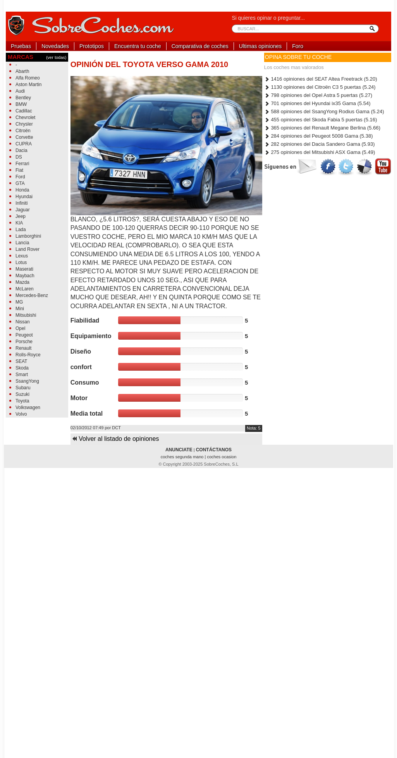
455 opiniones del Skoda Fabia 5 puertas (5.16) (320, 120)
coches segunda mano (183, 456)
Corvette (24, 137)
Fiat (19, 170)
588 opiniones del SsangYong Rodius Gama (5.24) (324, 111)
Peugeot (24, 335)
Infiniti (21, 203)
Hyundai (24, 196)
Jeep (20, 216)
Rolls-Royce (28, 354)
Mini (19, 308)
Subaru (23, 387)
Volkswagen (27, 407)
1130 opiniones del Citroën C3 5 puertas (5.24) (320, 87)
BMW (21, 104)
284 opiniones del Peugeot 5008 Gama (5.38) (318, 136)
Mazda (22, 282)
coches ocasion (221, 456)
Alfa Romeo (27, 78)
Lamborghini (28, 236)
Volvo (21, 414)
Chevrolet (25, 117)
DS (18, 157)
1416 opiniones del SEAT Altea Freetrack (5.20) (320, 79)
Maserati (24, 269)
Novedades (55, 46)
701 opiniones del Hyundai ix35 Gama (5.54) (317, 103)
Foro (297, 46)
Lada (20, 229)
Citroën (23, 130)
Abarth (22, 71)
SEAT (21, 361)
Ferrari (22, 163)
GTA (20, 183)
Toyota (22, 401)
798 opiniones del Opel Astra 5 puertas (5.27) (318, 95)
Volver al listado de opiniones (115, 438)
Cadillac (23, 111)
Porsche (24, 341)
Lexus (21, 256)
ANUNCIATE (178, 449)
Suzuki (22, 394)
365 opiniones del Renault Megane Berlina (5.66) (322, 128)
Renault (23, 348)
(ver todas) (56, 57)
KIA (19, 223)
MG (19, 302)
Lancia (22, 242)
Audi (20, 91)
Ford (20, 177)
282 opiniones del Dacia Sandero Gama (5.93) (319, 144)
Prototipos (91, 46)
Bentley (23, 97)
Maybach (24, 275)
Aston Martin (28, 84)
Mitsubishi (25, 315)
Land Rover (27, 249)
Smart (21, 374)
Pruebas (21, 46)
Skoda (22, 368)
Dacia (21, 150)
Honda (22, 190)
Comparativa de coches (200, 46)
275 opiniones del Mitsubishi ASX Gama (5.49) (319, 152)
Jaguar (22, 209)
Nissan (22, 322)
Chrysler (24, 124)
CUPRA (23, 144)
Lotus (21, 262)
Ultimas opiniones (260, 46)
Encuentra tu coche (137, 46)
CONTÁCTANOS (214, 449)
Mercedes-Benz (31, 295)
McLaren (24, 289)
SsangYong (27, 381)
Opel (20, 328)
